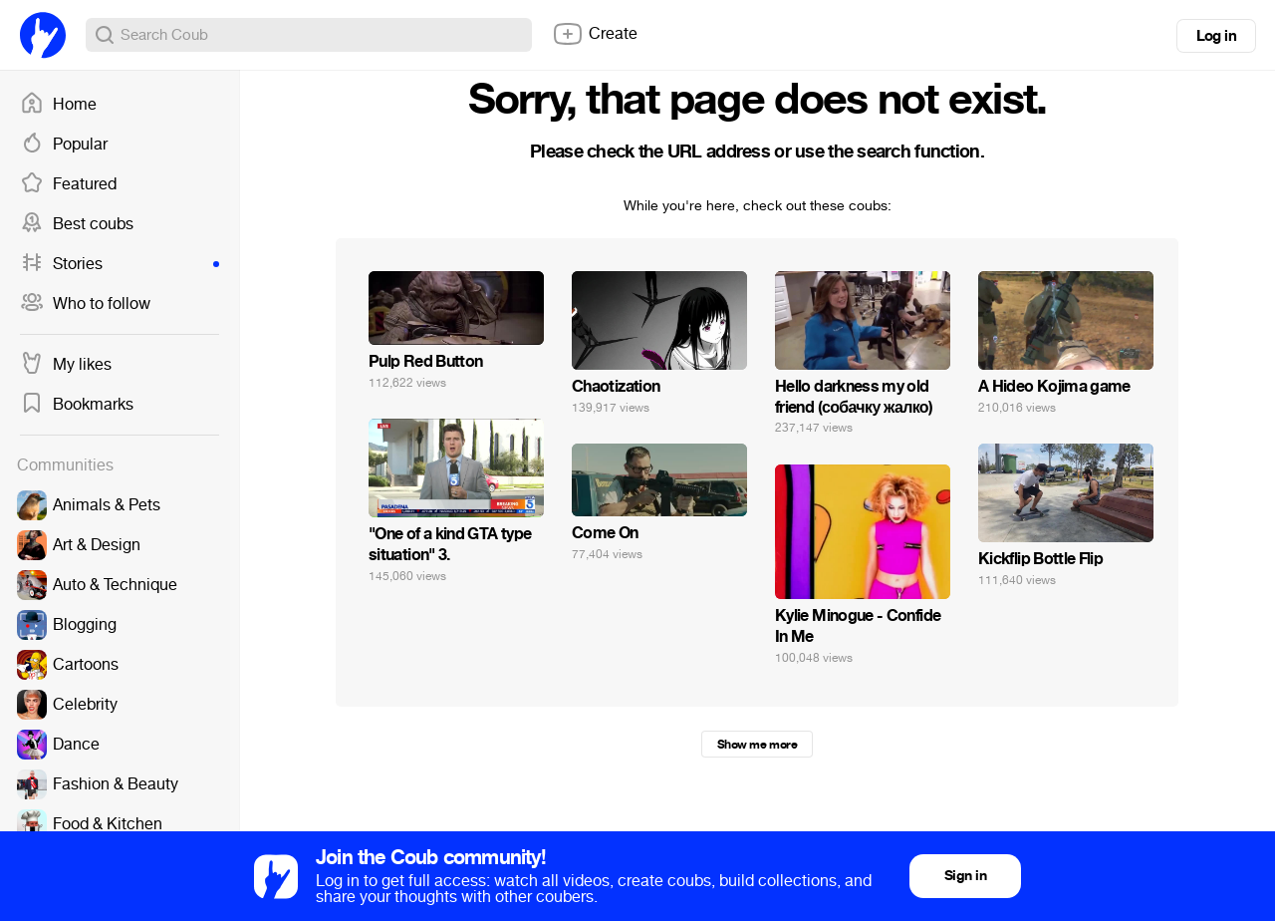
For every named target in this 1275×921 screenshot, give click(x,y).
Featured (68, 184)
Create (595, 34)
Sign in (965, 875)
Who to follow (85, 304)
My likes (66, 365)
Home (58, 105)
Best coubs (76, 224)
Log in (1216, 36)
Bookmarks (76, 405)
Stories (119, 264)
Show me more (757, 745)
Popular (64, 144)
